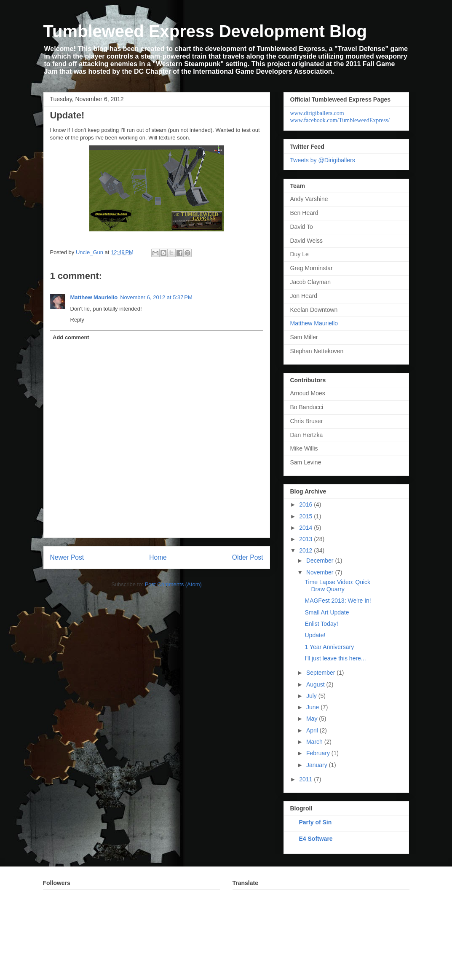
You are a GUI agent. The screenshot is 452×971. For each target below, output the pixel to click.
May (312, 718)
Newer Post (67, 557)
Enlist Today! (321, 623)
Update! (315, 635)
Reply (77, 320)
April (313, 730)
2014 (306, 527)
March (315, 741)
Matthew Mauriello (94, 297)
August (316, 684)
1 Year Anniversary (329, 647)
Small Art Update (327, 612)
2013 (306, 539)
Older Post (247, 557)
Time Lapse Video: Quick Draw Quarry (337, 586)
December (320, 560)
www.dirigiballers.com (317, 113)
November (320, 572)
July (312, 695)
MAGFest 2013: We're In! (338, 600)
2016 (306, 504)
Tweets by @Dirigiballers (322, 160)
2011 (306, 779)
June (313, 707)
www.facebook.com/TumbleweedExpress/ (340, 120)
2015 (306, 516)
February (319, 753)
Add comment (71, 337)
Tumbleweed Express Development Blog (205, 31)
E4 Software (316, 838)
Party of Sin (315, 822)
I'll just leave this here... (335, 658)
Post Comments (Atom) (173, 584)
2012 (306, 550)
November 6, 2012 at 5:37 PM (156, 297)
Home (158, 557)
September (321, 672)
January (317, 765)
